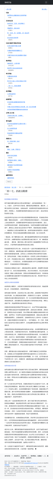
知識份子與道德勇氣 (13, 170)
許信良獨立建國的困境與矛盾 (16, 102)
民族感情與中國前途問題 (14, 133)
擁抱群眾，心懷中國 (13, 63)
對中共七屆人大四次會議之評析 (16, 81)
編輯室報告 (10, 178)
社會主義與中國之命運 (14, 46)
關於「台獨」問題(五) (13, 149)
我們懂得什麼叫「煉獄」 (14, 160)
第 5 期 (14, 187)
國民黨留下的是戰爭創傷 (14, 165)
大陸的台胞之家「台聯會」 (15, 115)
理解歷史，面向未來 (13, 28)
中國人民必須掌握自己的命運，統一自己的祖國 (21, 107)
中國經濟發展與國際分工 (14, 50)
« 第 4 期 (8, 9)
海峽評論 (8, 2)
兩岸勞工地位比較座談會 (14, 68)
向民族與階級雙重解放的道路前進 (17, 109)
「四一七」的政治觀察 (14, 86)
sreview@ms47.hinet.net (31, 463)
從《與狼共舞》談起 (13, 141)
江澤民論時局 (11, 94)
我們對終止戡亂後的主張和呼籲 (16, 15)
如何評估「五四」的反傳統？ (16, 23)
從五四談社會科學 (12, 38)
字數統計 (9, 181)
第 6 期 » (44, 9)
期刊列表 (7, 187)
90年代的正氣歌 (12, 155)
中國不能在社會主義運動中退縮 (16, 55)
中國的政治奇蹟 (12, 76)
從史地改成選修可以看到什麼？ (16, 124)
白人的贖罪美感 (12, 128)
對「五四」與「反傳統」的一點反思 (18, 33)
